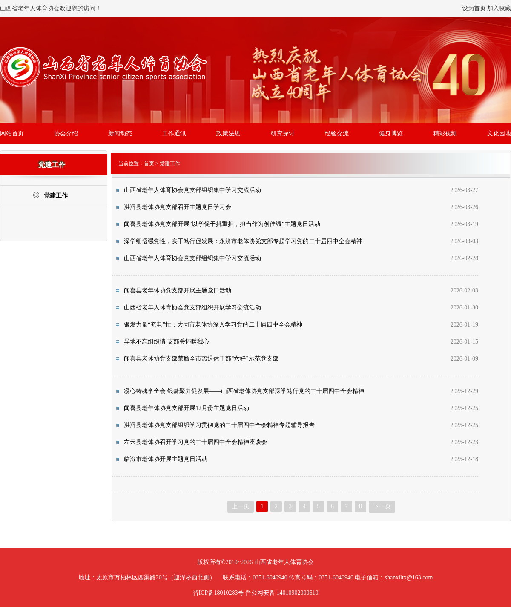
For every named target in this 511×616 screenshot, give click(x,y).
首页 (149, 163)
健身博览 (391, 133)
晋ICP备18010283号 (218, 593)
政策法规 (228, 133)
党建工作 (50, 195)
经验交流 (337, 133)
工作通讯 (174, 133)
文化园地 (499, 133)
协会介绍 (66, 133)
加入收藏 (499, 8)
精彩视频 (445, 133)
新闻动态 (120, 133)
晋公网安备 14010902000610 (282, 593)
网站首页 (12, 133)
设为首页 (474, 8)
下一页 (382, 506)
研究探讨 (283, 133)
